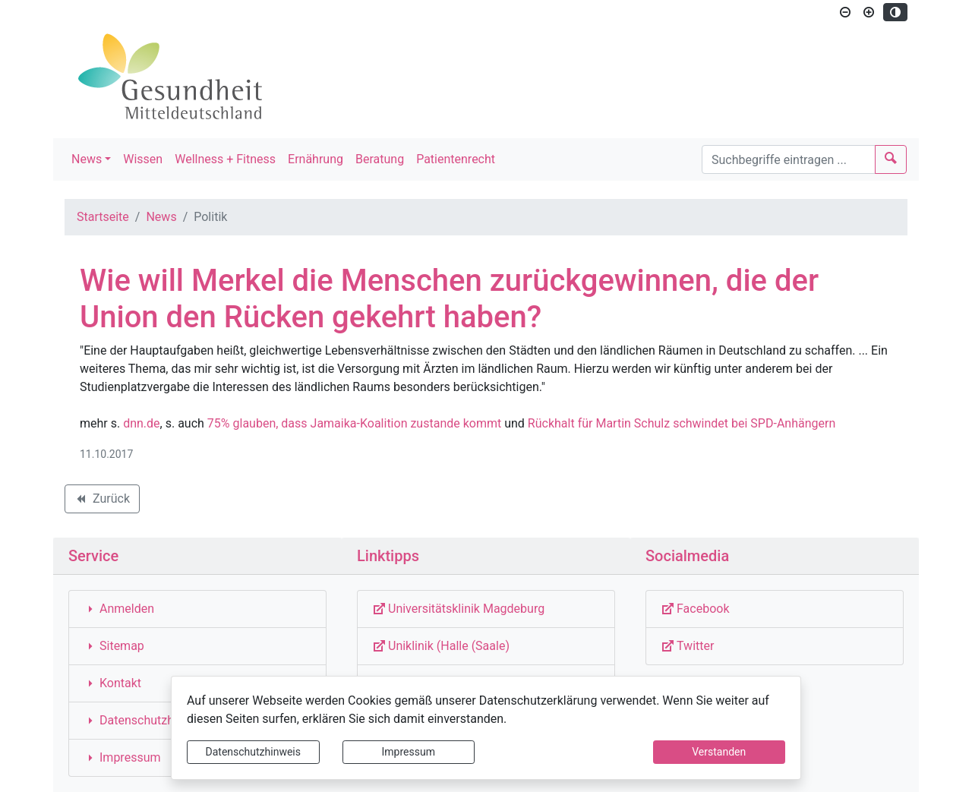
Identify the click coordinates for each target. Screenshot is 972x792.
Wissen (143, 159)
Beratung (379, 159)
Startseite (103, 217)
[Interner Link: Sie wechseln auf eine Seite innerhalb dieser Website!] (197, 609)
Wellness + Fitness (225, 159)
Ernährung (315, 159)
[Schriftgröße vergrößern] (869, 12)
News (86, 159)
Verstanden (719, 752)
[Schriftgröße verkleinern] (845, 12)
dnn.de (141, 423)
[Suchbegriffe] (789, 159)
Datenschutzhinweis (253, 752)
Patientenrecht (455, 159)
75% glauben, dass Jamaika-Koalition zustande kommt (354, 423)
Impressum (408, 752)
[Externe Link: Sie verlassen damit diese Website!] (486, 609)
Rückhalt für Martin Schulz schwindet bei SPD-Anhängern (681, 423)
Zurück (102, 501)
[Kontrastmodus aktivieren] (895, 12)
